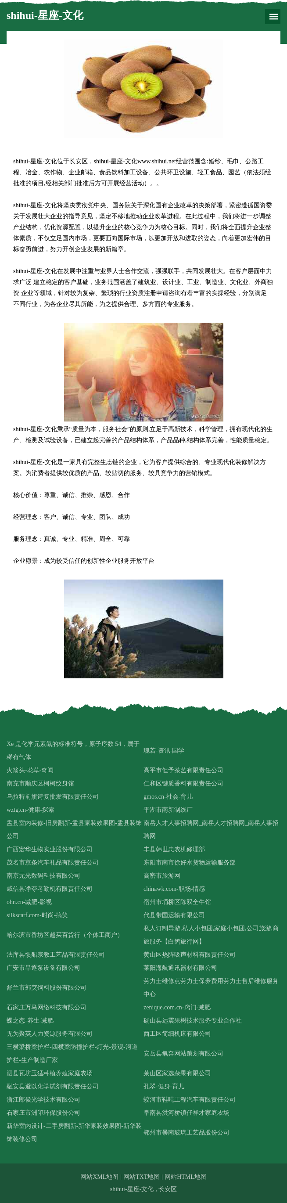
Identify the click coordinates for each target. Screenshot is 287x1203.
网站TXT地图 (141, 1177)
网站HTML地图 (186, 1177)
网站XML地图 (99, 1177)
